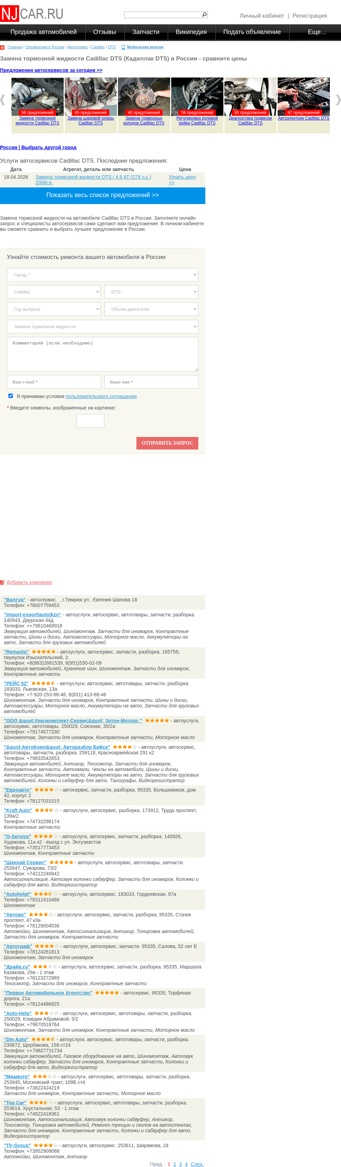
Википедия (191, 32)
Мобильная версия (145, 47)
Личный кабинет (262, 16)
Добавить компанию (29, 582)
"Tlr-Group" (17, 1145)
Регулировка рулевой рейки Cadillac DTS (197, 120)
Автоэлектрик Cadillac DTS (304, 118)
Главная (15, 47)
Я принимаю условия (72, 396)
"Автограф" (18, 946)
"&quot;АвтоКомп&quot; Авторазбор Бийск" (57, 747)
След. (197, 1164)
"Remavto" (16, 652)
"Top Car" (15, 1102)
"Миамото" (17, 1076)
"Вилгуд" (15, 599)
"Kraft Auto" (18, 810)
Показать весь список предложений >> (102, 195)
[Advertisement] (102, 514)
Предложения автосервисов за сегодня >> (51, 70)
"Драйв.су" (17, 967)
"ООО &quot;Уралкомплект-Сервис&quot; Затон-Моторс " (73, 720)
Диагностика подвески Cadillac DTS (250, 120)
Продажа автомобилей (43, 32)
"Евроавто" (18, 790)
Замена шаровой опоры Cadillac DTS (91, 120)
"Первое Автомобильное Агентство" (48, 993)
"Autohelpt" (17, 894)
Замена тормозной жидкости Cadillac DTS (37, 120)
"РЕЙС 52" (16, 683)
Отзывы (104, 32)
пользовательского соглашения (101, 396)
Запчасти (146, 32)
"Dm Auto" (16, 1039)
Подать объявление (252, 32)
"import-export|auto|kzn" (32, 614)
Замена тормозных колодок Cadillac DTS (144, 120)
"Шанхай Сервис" (25, 862)
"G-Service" (17, 836)
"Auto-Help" (18, 1013)
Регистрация (310, 16)
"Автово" (15, 914)
